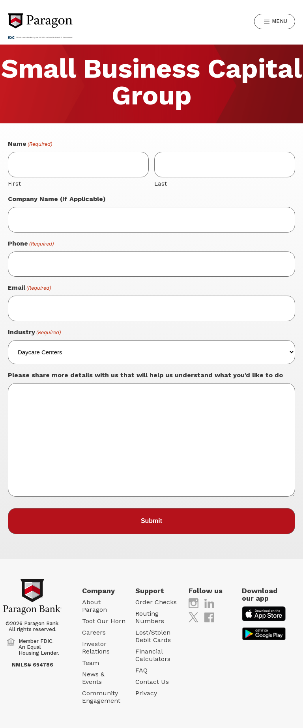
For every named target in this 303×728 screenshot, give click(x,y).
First (14, 183)
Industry (34, 332)
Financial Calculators (152, 655)
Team (90, 663)
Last (160, 183)
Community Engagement (101, 696)
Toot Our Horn (103, 621)
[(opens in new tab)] (193, 603)
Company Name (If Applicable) (57, 199)
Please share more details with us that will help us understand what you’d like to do (145, 375)
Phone (31, 244)
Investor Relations (96, 647)
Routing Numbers (149, 617)
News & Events (93, 677)
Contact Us (152, 681)
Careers (94, 632)
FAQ (141, 670)
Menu (275, 21)
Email (29, 288)
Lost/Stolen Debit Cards (153, 636)
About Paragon (94, 605)
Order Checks (156, 602)
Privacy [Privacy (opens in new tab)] (146, 693)
